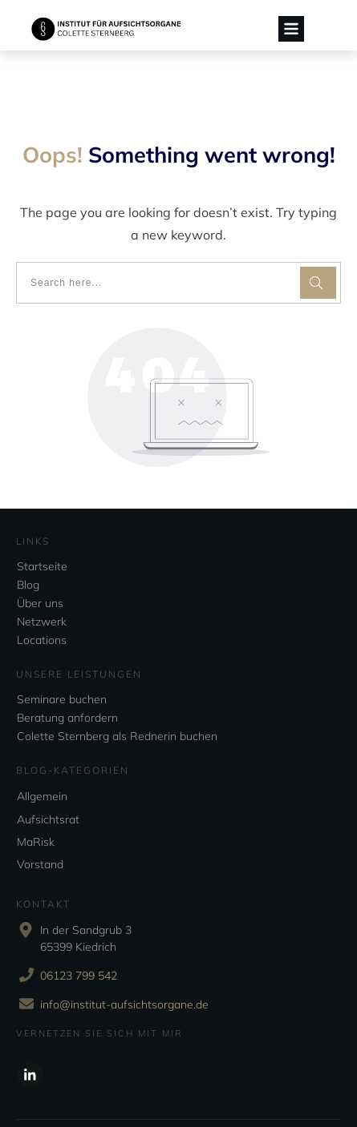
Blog (28, 537)
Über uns (40, 556)
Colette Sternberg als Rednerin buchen (117, 689)
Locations (42, 593)
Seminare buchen (62, 652)
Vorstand (40, 817)
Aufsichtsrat (48, 771)
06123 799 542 (78, 927)
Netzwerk (42, 574)
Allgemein (42, 749)
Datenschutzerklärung (153, 1090)
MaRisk (36, 794)
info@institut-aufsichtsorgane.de (124, 956)
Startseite (42, 519)
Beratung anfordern (67, 670)
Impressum (224, 1090)
